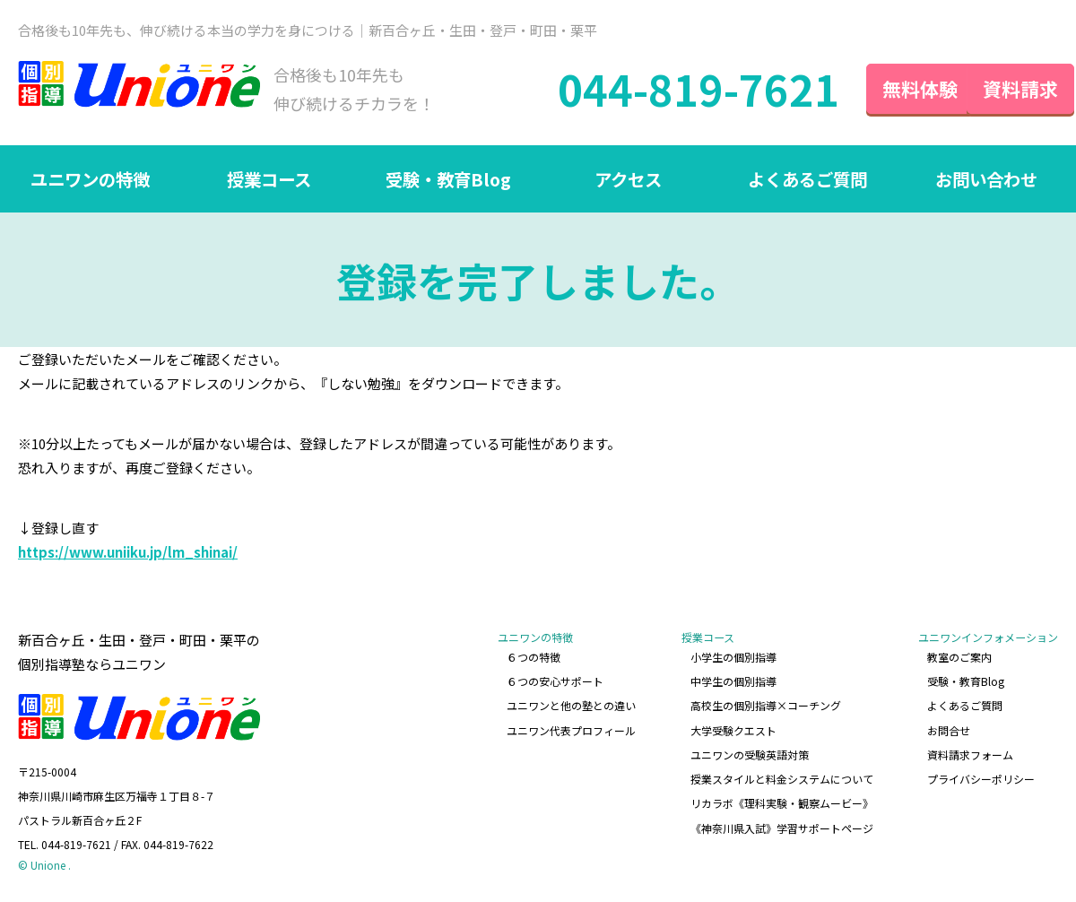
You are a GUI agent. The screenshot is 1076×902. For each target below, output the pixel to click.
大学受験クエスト (733, 728)
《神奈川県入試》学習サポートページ (781, 823)
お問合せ (948, 728)
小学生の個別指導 (733, 656)
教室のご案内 (959, 656)
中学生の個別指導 (733, 681)
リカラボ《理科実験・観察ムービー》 (781, 800)
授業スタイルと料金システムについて (781, 776)
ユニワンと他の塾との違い (572, 704)
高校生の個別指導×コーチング (765, 704)
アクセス (628, 180)
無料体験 (887, 88)
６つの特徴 (534, 656)
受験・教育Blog (448, 180)
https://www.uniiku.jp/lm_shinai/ (128, 552)
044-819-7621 (666, 89)
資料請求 (1004, 88)
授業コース (269, 180)
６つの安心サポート (556, 681)
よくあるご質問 (807, 180)
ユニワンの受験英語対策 (749, 751)
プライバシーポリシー (981, 776)
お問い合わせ (986, 180)
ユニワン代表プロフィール (572, 728)
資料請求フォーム (970, 751)
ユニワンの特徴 (89, 180)
